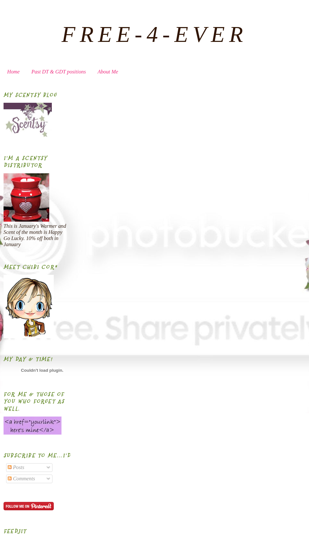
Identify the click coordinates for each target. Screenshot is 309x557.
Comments (21, 479)
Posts (16, 467)
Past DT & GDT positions (59, 72)
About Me (108, 72)
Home (13, 72)
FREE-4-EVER (154, 34)
